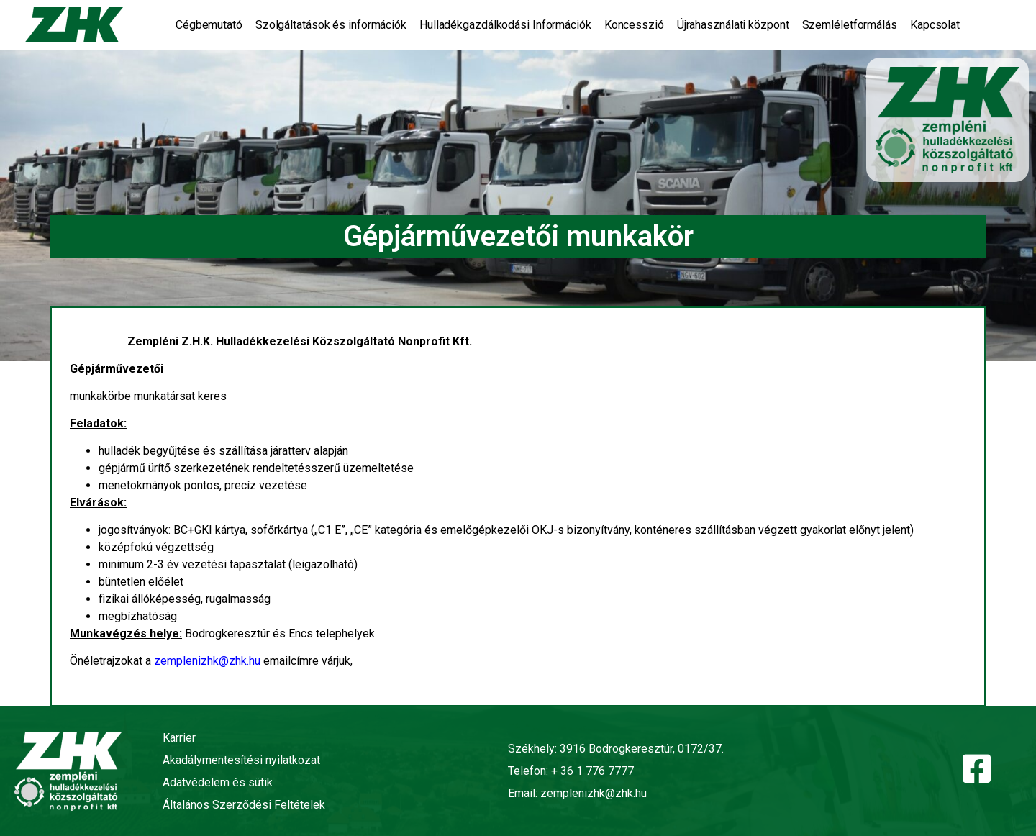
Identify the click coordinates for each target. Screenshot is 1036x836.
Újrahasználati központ (733, 25)
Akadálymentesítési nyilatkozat (241, 760)
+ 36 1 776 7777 (592, 771)
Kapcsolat (935, 25)
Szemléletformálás (849, 25)
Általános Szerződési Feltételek (244, 805)
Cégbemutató (209, 25)
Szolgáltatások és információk (330, 25)
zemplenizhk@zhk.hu (207, 661)
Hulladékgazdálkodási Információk (505, 25)
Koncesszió (634, 25)
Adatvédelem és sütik (218, 782)
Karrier (179, 738)
